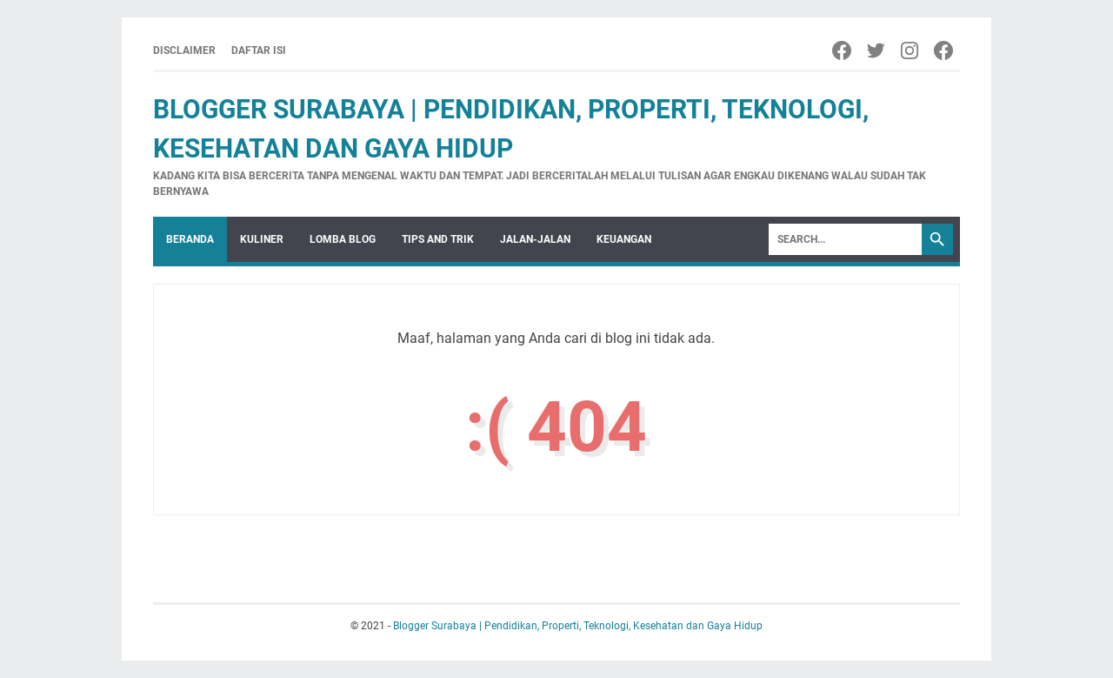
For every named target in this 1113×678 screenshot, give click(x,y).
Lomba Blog (343, 239)
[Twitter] (877, 50)
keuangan (623, 239)
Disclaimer (184, 50)
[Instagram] (911, 50)
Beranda (190, 239)
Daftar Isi (258, 50)
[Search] (845, 239)
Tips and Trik (438, 239)
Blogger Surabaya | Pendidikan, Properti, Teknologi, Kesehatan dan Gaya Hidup (578, 626)
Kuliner (261, 239)
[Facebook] (843, 50)
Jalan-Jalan (535, 239)
